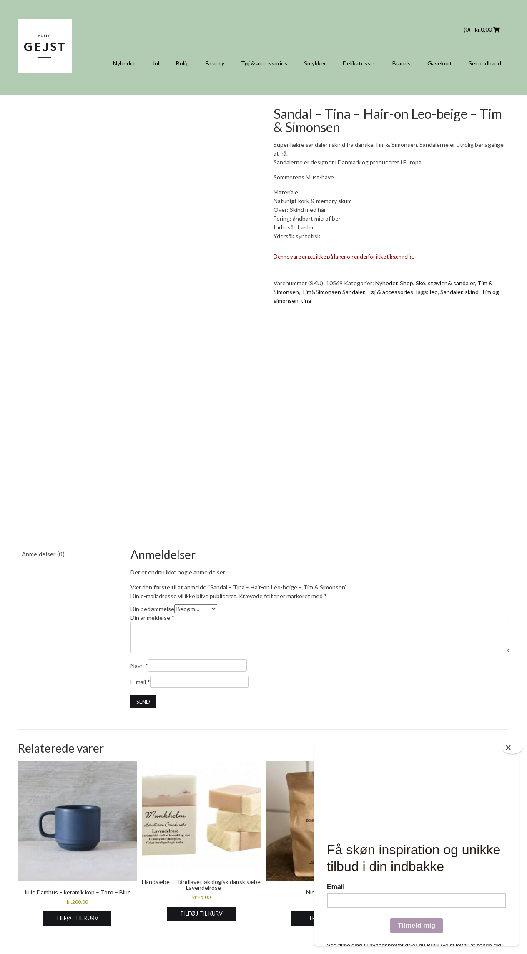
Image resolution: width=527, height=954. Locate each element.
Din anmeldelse (152, 617)
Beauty (215, 63)
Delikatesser (359, 63)
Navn (139, 665)
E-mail (140, 681)
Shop (406, 283)
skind (472, 291)
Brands (401, 63)
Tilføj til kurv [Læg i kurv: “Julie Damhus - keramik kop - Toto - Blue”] (77, 918)
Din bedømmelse (152, 608)
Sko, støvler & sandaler (445, 283)
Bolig (182, 63)
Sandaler (451, 291)
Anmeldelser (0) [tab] (43, 554)
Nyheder (124, 63)
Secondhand (485, 63)
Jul (155, 63)
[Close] (512, 747)
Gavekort (439, 63)
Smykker (315, 63)
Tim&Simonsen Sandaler (332, 291)
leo (434, 291)
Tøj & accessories (264, 63)
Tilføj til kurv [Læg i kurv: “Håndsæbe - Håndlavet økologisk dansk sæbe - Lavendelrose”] (201, 913)
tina (306, 300)
